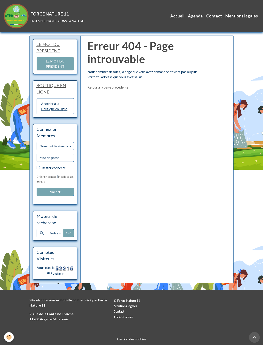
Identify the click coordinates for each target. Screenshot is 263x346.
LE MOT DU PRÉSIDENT (55, 64)
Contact (214, 16)
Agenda (195, 16)
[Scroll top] (254, 337)
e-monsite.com (68, 301)
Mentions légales (241, 16)
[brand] (44, 16)
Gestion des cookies (131, 340)
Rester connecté (54, 169)
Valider (55, 192)
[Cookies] (9, 337)
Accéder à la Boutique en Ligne (54, 107)
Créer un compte (47, 177)
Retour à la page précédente (107, 88)
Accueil (177, 16)
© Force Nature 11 (127, 301)
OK (68, 234)
